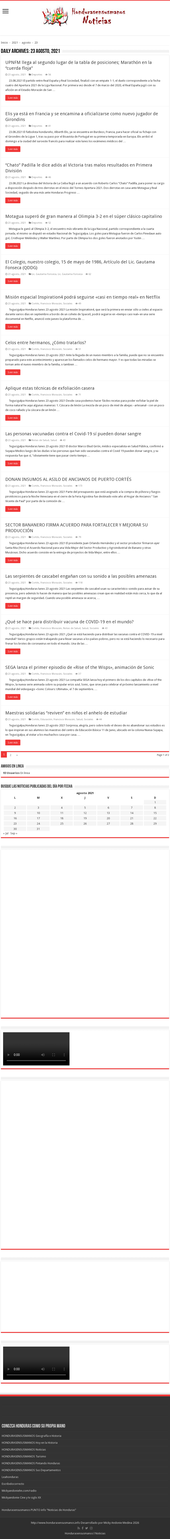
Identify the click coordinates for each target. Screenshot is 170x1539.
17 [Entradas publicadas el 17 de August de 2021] (38, 818)
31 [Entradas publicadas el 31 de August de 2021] (38, 829)
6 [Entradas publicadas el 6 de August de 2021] (108, 807)
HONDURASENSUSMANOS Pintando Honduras (31, 1463)
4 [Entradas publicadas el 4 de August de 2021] (61, 807)
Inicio (4, 42)
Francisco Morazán (51, 303)
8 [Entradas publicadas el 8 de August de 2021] (155, 807)
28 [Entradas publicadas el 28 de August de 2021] (131, 823)
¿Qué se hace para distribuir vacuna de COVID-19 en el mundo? (69, 621)
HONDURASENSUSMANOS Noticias (24, 1449)
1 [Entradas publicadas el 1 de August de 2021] (155, 802)
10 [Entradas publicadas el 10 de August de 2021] (38, 813)
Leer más (13, 97)
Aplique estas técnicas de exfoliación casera (50, 388)
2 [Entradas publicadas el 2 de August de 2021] (15, 807)
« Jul (5, 833)
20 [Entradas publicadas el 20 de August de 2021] (108, 818)
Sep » (13, 833)
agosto (26, 42)
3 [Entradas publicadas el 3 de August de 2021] (38, 807)
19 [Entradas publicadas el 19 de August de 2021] (85, 818)
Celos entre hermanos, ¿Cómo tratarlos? (45, 342)
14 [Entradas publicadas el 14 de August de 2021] (131, 813)
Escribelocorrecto (13, 1483)
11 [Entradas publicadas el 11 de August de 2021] (61, 813)
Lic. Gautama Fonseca (44, 274)
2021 (15, 42)
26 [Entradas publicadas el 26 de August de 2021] (85, 823)
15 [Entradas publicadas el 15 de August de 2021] (154, 813)
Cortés (35, 303)
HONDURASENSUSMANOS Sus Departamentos (31, 1470)
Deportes (37, 74)
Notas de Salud (40, 440)
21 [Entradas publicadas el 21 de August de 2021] (131, 818)
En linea (16, 773)
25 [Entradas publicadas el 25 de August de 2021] (61, 823)
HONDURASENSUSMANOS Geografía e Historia (31, 1435)
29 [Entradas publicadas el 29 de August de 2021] (154, 823)
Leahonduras (10, 1477)
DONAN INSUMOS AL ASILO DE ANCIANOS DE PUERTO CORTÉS (68, 479)
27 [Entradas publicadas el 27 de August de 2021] (108, 823)
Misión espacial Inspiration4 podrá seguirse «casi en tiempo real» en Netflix (82, 297)
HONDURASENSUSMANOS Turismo (24, 1456)
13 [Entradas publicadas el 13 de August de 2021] (108, 813)
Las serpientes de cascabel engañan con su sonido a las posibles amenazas (80, 576)
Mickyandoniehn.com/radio (19, 1490)
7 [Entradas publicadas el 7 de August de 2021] (131, 807)
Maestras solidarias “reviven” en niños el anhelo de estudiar (66, 713)
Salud (53, 440)
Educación (46, 719)
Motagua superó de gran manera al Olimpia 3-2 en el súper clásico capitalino (83, 216)
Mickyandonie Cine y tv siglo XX (21, 1497)
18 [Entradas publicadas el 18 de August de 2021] (61, 818)
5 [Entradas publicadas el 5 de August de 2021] (85, 807)
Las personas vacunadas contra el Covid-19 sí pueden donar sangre (73, 433)
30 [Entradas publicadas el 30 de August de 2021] (15, 829)
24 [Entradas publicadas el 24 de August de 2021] (38, 823)
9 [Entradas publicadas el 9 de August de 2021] (15, 813)
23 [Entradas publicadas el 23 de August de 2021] (15, 823)
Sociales (67, 303)
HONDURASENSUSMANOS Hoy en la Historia (30, 1442)
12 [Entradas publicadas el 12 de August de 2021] (85, 813)
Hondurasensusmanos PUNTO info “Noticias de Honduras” (39, 1510)
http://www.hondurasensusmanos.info (55, 1522)
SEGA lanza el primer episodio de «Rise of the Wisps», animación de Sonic (79, 667)
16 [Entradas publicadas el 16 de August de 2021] (15, 818)
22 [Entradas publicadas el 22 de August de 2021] (154, 818)
